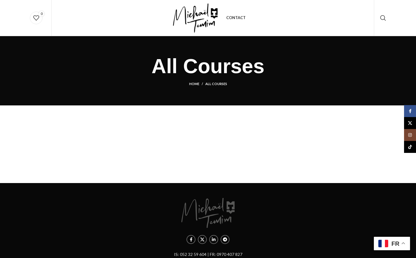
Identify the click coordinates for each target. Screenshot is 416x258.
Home (194, 84)
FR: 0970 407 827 (226, 254)
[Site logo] (195, 17)
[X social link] (202, 239)
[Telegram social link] (225, 239)
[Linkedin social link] (213, 239)
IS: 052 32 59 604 (190, 254)
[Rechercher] (383, 18)
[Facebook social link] (190, 239)
